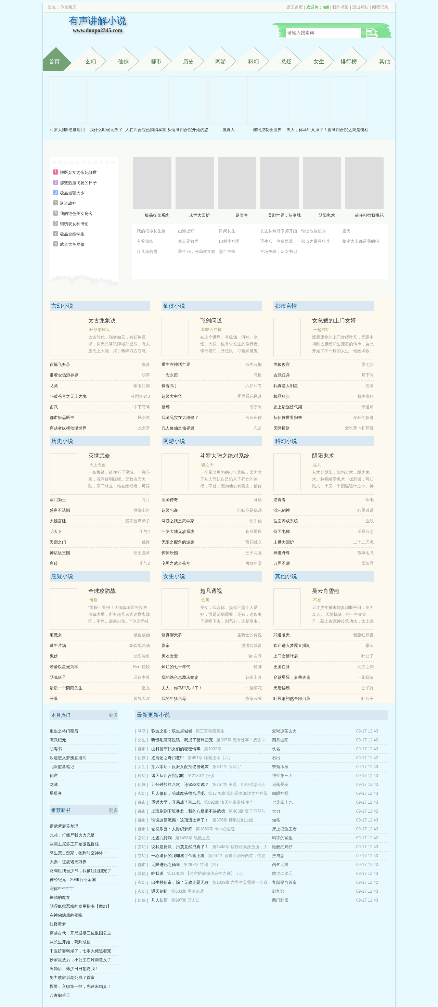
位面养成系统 (285, 521)
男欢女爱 (170, 656)
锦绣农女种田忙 (74, 223)
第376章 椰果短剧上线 (232, 820)
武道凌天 (281, 635)
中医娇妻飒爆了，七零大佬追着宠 (80, 950)
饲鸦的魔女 (60, 897)
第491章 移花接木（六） (210, 757)
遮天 (346, 231)
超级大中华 (172, 396)
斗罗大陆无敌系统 (178, 531)
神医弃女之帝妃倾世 (78, 172)
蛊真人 (228, 129)
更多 (113, 715)
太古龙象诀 (102, 320)
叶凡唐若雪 (147, 251)
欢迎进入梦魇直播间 (291, 645)
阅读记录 (380, 7)
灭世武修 (99, 456)
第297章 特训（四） (201, 864)
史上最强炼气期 (287, 407)
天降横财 (281, 428)
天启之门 (58, 542)
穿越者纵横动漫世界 (68, 428)
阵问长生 (227, 231)
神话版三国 (60, 552)
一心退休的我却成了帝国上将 (178, 855)
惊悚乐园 (170, 552)
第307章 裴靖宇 (226, 766)
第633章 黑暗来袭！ (189, 891)
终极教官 (281, 364)
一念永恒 (170, 375)
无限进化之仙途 (165, 864)
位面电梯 (281, 531)
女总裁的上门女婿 (334, 320)
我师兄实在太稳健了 (180, 417)
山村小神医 (229, 241)
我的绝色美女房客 (76, 213)
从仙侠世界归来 (287, 417)
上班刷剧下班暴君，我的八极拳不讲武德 (188, 811)
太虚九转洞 (161, 838)
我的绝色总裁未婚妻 (180, 677)
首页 (54, 61)
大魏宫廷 (58, 521)
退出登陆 (360, 7)
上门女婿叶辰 (285, 656)
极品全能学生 (72, 234)
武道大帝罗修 (72, 244)
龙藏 (54, 385)
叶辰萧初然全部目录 (291, 698)
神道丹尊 (281, 552)
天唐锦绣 (281, 688)
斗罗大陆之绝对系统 (224, 456)
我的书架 (340, 7)
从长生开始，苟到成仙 (70, 942)
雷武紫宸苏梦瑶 (64, 826)
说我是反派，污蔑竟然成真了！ (180, 846)
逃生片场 (58, 645)
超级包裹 (170, 510)
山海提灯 (186, 231)
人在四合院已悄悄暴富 (145, 129)
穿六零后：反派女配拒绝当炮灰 (180, 766)
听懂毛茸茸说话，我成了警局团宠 (182, 740)
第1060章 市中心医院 (215, 829)
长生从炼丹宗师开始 (278, 231)
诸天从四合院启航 (167, 775)
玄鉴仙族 (145, 241)
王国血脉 (281, 666)
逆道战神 (68, 203)
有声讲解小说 (97, 25)
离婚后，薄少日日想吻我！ (74, 968)
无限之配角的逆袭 (178, 542)
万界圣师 (281, 563)
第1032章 (212, 749)
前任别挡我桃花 (369, 215)
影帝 (166, 645)
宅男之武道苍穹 (176, 563)
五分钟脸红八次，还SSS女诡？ (180, 784)
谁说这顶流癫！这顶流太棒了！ (180, 820)
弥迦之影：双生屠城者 (171, 731)
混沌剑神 (281, 510)
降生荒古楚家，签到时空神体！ (78, 853)
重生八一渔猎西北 (276, 241)
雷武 (54, 407)
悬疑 (286, 61)
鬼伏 (54, 656)
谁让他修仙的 (313, 231)
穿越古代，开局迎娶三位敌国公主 (80, 933)
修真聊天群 (172, 635)
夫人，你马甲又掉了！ (306, 129)
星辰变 (56, 793)
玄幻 (90, 61)
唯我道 (157, 873)
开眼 (54, 698)
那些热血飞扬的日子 (78, 182)
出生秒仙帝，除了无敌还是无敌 (180, 882)
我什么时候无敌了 (106, 129)
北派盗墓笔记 (62, 766)
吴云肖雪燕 (325, 591)
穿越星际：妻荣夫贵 (291, 677)
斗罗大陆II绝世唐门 (67, 129)
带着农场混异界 (64, 375)
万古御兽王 (60, 995)
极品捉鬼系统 (157, 215)
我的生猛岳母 (174, 698)
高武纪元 (58, 740)
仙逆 (54, 775)
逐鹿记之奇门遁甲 (167, 757)
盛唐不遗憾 (60, 510)
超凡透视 (211, 591)
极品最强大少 (72, 193)
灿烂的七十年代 (176, 666)
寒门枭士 (58, 499)
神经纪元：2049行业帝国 (73, 879)
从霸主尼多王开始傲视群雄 (74, 844)
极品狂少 (281, 396)
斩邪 (166, 407)
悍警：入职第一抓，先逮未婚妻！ (80, 986)
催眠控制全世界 (267, 129)
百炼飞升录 (60, 364)
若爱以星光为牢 (64, 666)
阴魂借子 (58, 677)
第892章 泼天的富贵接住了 (228, 802)
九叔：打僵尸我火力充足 (72, 835)
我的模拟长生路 (151, 231)
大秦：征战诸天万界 (68, 861)
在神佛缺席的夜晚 (66, 915)
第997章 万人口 (185, 900)
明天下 (56, 531)
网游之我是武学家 (178, 521)
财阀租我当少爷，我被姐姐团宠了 (80, 870)
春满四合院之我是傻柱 (348, 129)
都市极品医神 (62, 417)
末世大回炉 (199, 215)
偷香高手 (170, 385)
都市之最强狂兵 (315, 241)
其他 (384, 61)
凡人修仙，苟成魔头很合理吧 (178, 793)
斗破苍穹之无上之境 (68, 396)
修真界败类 (188, 241)
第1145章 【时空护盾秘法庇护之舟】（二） (207, 873)
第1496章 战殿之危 (192, 838)
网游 (220, 61)
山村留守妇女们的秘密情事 (176, 749)
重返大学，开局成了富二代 (176, 802)
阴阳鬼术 (327, 215)
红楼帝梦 (58, 924)
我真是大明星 (285, 385)
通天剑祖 (159, 891)
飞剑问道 (211, 320)
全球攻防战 (102, 591)
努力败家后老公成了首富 (72, 977)
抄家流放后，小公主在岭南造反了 (80, 959)
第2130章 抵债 (201, 775)
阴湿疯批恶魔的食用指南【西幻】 (80, 906)
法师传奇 (170, 499)
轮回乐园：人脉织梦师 (171, 829)
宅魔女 (56, 635)
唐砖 (54, 563)
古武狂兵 (281, 375)
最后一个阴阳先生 (66, 688)
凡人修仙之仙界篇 (178, 428)
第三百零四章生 (210, 731)
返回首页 (294, 7)
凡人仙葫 (159, 900)
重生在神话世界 (176, 364)
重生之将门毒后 (64, 731)
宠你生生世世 (62, 888)
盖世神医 (227, 251)
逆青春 (242, 215)
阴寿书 (56, 749)
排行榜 (348, 61)
